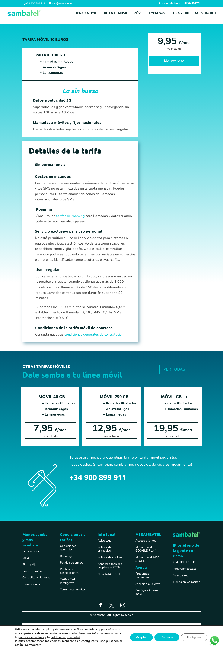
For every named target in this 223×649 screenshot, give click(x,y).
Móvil (138, 13)
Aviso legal (105, 541)
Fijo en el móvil (115, 13)
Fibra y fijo (180, 13)
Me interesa (174, 61)
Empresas (157, 13)
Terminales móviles (73, 589)
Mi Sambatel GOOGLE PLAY (145, 549)
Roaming (66, 556)
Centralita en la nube (36, 577)
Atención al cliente (169, 3)
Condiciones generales (68, 548)
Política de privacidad (104, 549)
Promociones (31, 584)
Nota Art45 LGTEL (110, 574)
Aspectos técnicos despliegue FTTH (110, 565)
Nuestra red (205, 13)
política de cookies (61, 637)
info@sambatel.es (185, 569)
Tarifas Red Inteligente (67, 581)
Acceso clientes (145, 541)
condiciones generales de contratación (94, 334)
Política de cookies (110, 557)
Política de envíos (71, 563)
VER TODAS (174, 369)
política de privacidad (95, 637)
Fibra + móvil (31, 551)
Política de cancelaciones (69, 571)
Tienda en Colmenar (186, 582)
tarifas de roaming (70, 216)
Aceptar (139, 637)
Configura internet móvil (147, 592)
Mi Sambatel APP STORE (147, 559)
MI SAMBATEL (192, 3)
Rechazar (165, 637)
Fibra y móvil (85, 13)
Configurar (193, 637)
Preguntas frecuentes (142, 575)
